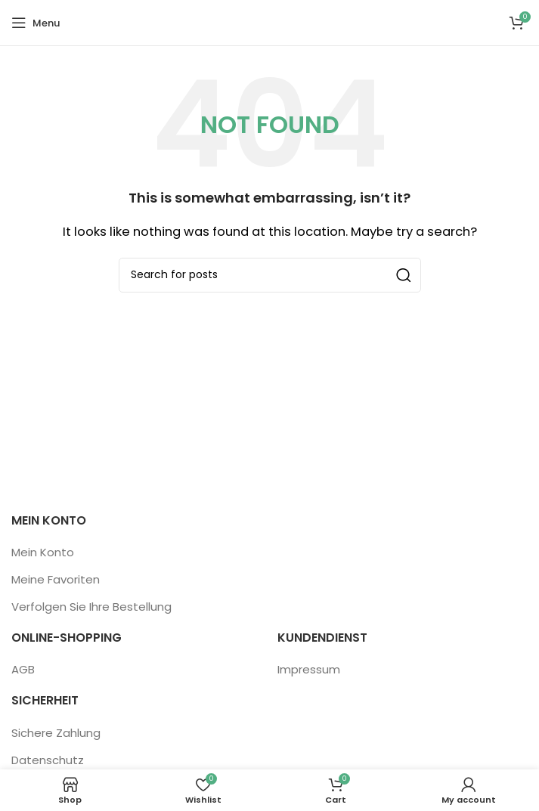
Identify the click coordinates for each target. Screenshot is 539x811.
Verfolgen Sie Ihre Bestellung (91, 606)
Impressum (308, 669)
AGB (23, 669)
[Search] (270, 275)
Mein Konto (42, 552)
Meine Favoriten (55, 579)
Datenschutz (47, 760)
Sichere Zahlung (56, 733)
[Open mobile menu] (35, 23)
